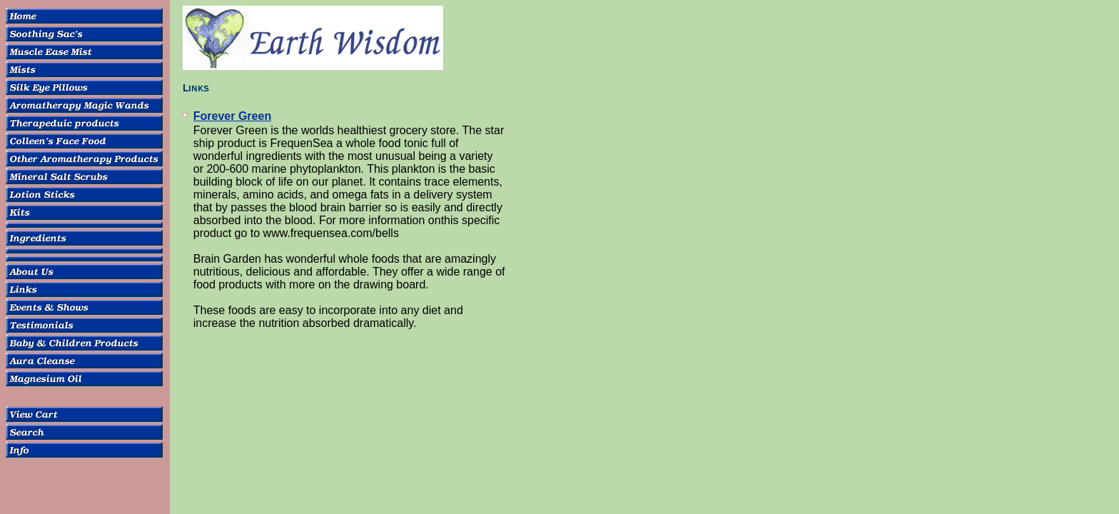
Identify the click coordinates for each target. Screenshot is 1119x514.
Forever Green (232, 116)
